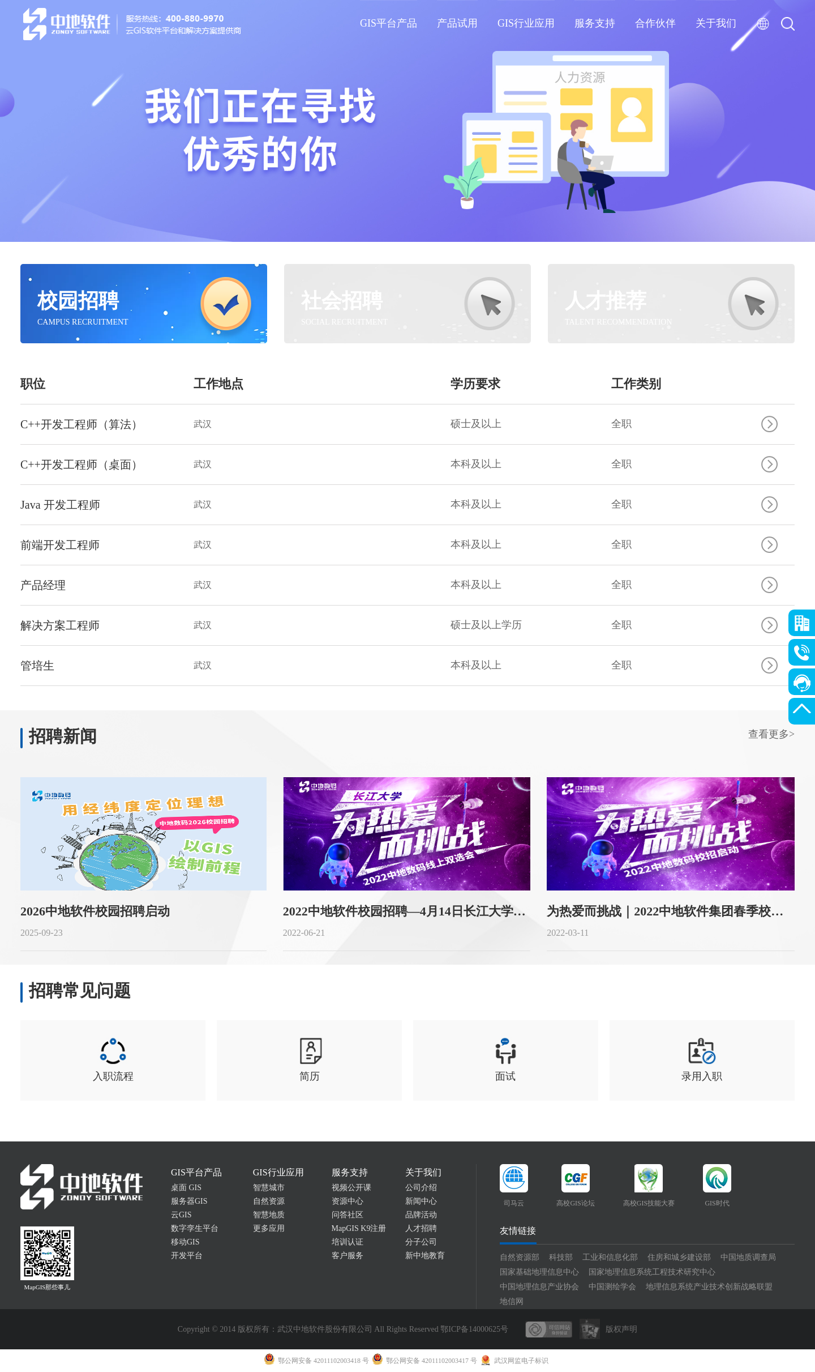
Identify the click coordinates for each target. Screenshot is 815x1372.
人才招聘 (421, 1228)
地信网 (512, 1301)
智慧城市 (269, 1187)
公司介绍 (421, 1187)
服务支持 (594, 23)
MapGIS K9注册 (359, 1228)
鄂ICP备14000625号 (474, 1329)
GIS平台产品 (388, 23)
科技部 (561, 1257)
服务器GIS (189, 1201)
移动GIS (185, 1242)
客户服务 (347, 1255)
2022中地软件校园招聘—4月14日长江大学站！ (406, 911)
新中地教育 (425, 1255)
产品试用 (457, 23)
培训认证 (347, 1242)
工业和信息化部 (610, 1257)
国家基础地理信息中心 (539, 1272)
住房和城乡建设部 (679, 1257)
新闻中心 (421, 1201)
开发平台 (187, 1255)
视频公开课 (351, 1187)
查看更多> (771, 734)
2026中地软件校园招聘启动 (95, 911)
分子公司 (421, 1242)
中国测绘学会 (612, 1286)
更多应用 (269, 1228)
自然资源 (269, 1201)
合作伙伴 (655, 23)
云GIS (181, 1215)
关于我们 (716, 23)
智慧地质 (269, 1215)
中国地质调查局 (748, 1257)
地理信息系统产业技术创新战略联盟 (709, 1286)
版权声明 (621, 1329)
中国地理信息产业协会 (539, 1286)
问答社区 (347, 1215)
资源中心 (347, 1201)
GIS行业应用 (526, 23)
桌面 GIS (186, 1187)
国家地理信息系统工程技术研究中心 (652, 1272)
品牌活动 (421, 1215)
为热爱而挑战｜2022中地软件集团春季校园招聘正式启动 (671, 911)
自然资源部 (519, 1257)
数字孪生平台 (194, 1228)
